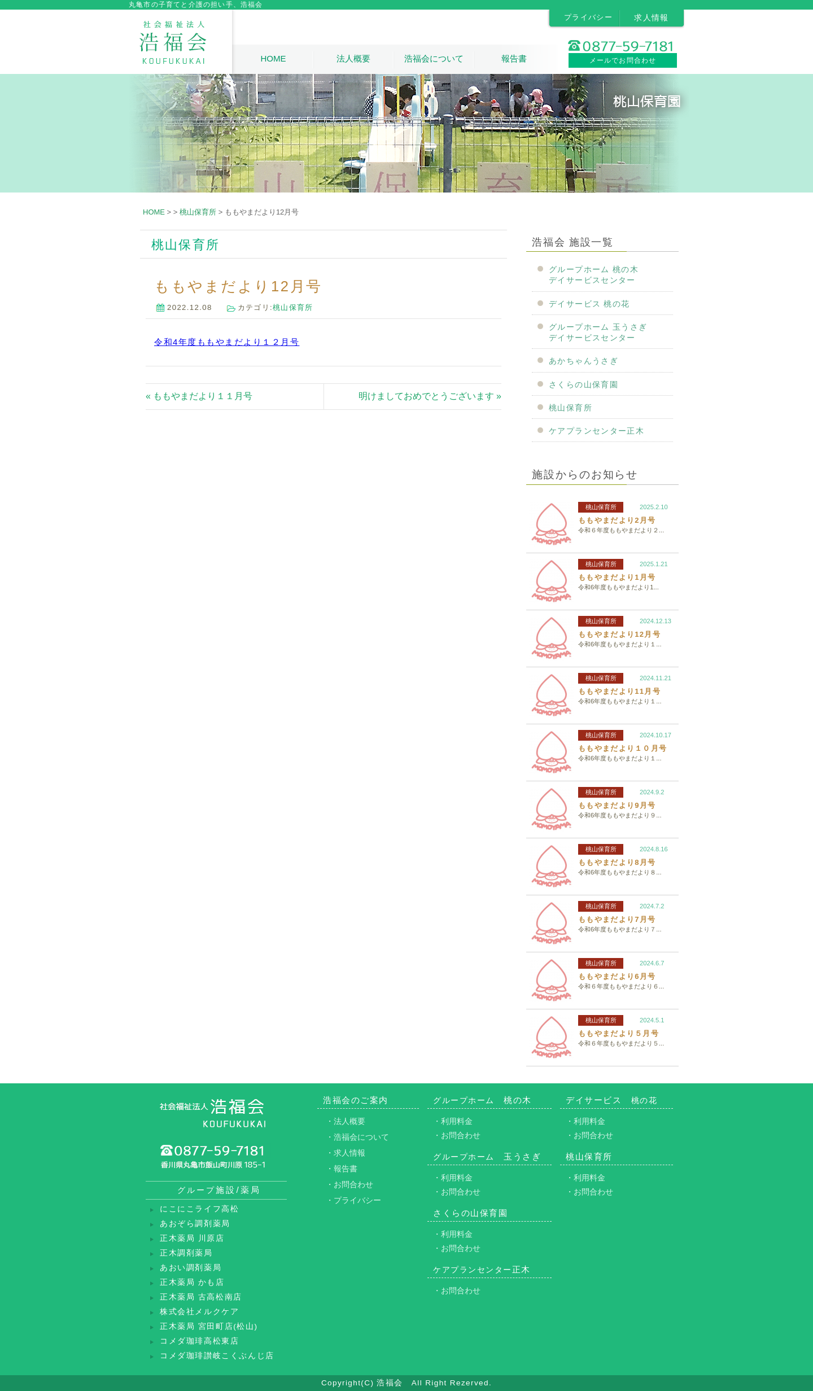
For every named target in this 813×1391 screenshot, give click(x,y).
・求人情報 (345, 1152)
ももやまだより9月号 (616, 805)
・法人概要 (345, 1121)
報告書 (514, 58)
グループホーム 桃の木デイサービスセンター (594, 275)
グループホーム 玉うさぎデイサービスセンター (598, 332)
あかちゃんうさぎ (583, 361)
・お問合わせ (349, 1184)
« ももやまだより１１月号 (199, 396)
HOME (273, 58)
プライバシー (588, 17)
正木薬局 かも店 (192, 1282)
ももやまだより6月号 (616, 976)
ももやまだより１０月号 (622, 748)
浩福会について (434, 58)
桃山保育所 (293, 307)
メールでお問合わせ (623, 60)
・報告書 (341, 1168)
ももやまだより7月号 (616, 919)
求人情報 (651, 17)
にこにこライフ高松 (199, 1209)
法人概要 (353, 58)
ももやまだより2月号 (616, 520)
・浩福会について (357, 1136)
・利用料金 (453, 1121)
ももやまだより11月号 (619, 691)
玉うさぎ (487, 1156)
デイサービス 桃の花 (589, 304)
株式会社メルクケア (199, 1311)
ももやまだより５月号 (618, 1033)
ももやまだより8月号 (616, 862)
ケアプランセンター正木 (596, 431)
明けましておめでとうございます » (430, 396)
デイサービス (611, 1100)
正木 (482, 1269)
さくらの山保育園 (583, 384)
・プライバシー (353, 1200)
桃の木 (482, 1100)
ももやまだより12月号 (619, 634)
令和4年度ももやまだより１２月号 (226, 342)
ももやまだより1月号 (616, 577)
